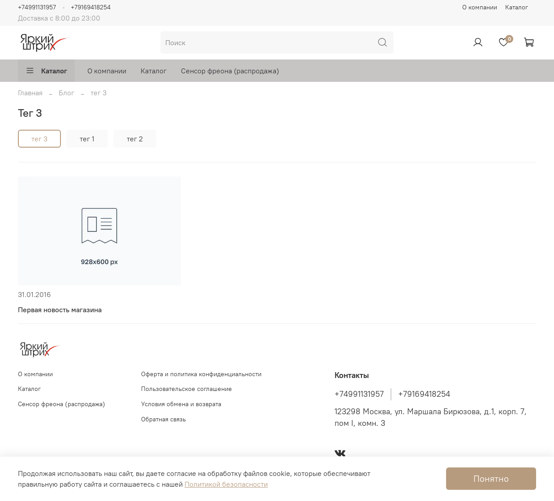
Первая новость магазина (60, 309)
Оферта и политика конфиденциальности (201, 374)
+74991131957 (37, 7)
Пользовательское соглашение (186, 389)
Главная (30, 92)
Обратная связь (163, 419)
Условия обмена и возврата (181, 404)
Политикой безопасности (226, 484)
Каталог (516, 7)
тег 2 (135, 138)
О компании (479, 7)
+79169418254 (91, 7)
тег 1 (87, 138)
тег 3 (39, 138)
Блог (66, 92)
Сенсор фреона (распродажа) (230, 70)
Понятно (491, 478)
